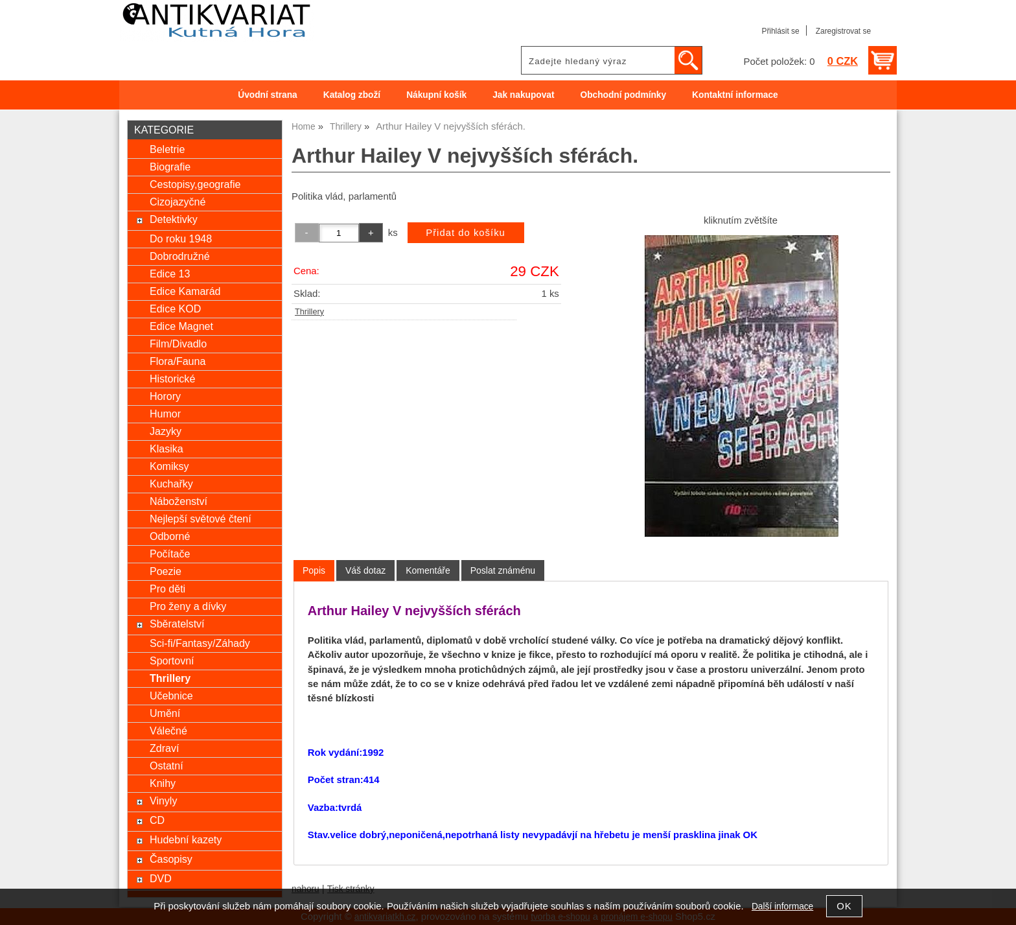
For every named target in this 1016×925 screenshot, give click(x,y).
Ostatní (166, 765)
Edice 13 (170, 273)
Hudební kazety (186, 839)
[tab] (314, 570)
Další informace (782, 906)
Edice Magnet (181, 326)
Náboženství (178, 501)
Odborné (170, 536)
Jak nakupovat (523, 95)
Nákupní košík (436, 95)
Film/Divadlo (178, 343)
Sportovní (172, 660)
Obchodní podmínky (623, 95)
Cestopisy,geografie (195, 184)
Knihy (163, 783)
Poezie (165, 571)
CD (157, 820)
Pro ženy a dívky (188, 606)
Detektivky (174, 219)
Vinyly (163, 800)
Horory (165, 396)
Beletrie (167, 149)
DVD (161, 878)
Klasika (166, 448)
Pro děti (167, 588)
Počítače (170, 553)
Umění (165, 713)
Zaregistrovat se (843, 31)
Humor (165, 413)
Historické (172, 378)
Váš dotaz (365, 570)
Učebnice (171, 695)
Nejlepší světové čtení (200, 518)
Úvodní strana (267, 95)
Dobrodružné (180, 256)
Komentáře (428, 570)
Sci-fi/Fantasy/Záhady (200, 643)
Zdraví (164, 748)
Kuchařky (171, 483)
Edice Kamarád (185, 291)
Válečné (168, 730)
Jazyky (165, 431)
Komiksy (169, 466)
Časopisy (171, 859)
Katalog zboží (351, 95)
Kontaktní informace (735, 95)
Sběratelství (177, 623)
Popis (314, 570)
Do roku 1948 (181, 238)
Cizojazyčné (177, 201)
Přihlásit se (780, 31)
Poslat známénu (502, 570)
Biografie (170, 166)
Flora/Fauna (177, 361)
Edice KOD (175, 308)
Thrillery (309, 311)
